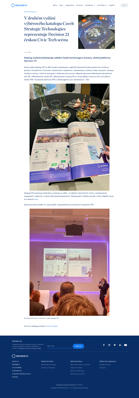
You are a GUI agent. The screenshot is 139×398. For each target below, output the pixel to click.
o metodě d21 (17, 371)
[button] (89, 5)
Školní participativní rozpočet (80, 364)
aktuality (79, 5)
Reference (16, 364)
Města (55, 5)
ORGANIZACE (70, 5)
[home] (19, 5)
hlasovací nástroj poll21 (21, 374)
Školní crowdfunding (77, 371)
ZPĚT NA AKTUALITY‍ (30, 12)
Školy (61, 5)
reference (89, 5)
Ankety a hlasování (76, 367)
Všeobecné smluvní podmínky (65, 384)
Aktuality (15, 361)
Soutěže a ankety (105, 364)
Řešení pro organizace (108, 361)
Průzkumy (103, 367)
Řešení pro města (47, 361)
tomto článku (52, 326)
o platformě (16, 367)
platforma (101, 5)
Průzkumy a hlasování (48, 367)
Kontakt (112, 5)
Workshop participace (77, 374)
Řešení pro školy (76, 361)
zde (36, 199)
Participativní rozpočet (48, 364)
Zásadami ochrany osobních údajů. (30, 348)
